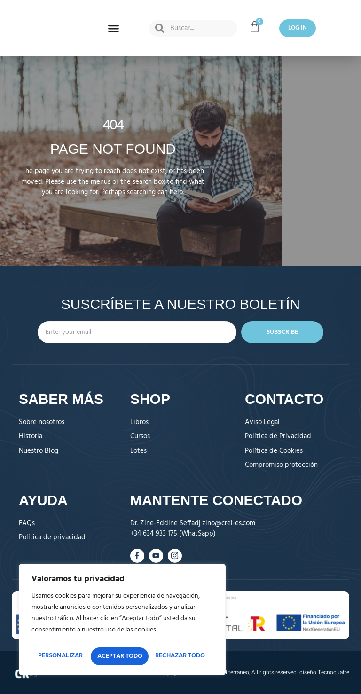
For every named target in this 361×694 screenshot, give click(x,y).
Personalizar (73, 638)
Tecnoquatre (333, 672)
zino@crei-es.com (228, 523)
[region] (122, 612)
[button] (114, 28)
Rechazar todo (164, 638)
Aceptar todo (122, 656)
